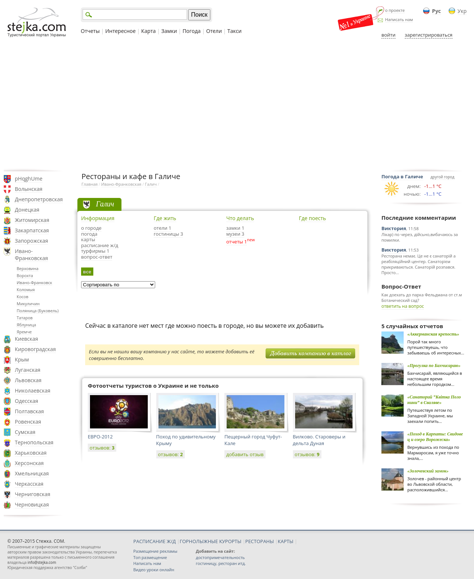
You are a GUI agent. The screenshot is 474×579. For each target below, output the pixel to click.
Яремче (24, 331)
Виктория (393, 228)
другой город (442, 176)
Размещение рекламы (155, 551)
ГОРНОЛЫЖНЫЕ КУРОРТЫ (210, 541)
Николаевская (32, 390)
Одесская (26, 400)
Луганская (27, 369)
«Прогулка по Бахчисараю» (434, 365)
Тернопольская (34, 442)
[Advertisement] (237, 104)
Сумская (25, 431)
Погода (192, 30)
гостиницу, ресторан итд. (221, 563)
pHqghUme (29, 178)
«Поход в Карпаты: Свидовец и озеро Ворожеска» (435, 436)
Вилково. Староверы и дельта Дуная (319, 440)
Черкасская (29, 483)
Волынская (29, 188)
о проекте (395, 10)
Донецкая (27, 209)
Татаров (25, 317)
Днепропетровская (39, 199)
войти (388, 34)
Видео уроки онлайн (153, 569)
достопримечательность (220, 557)
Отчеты (90, 30)
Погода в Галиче (402, 176)
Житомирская (32, 219)
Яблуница (26, 324)
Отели (214, 30)
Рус (436, 10)
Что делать (240, 218)
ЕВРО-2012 (100, 436)
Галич (151, 184)
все (87, 271)
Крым (22, 359)
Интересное (120, 30)
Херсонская (29, 463)
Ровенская (28, 421)
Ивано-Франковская (31, 255)
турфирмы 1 (95, 251)
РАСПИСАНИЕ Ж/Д (154, 541)
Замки (169, 30)
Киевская (26, 338)
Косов (23, 296)
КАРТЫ (285, 541)
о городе (91, 228)
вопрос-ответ (96, 256)
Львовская (28, 380)
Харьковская (31, 452)
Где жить (165, 218)
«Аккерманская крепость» (433, 334)
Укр (462, 10)
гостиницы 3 (168, 233)
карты (88, 239)
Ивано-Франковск (34, 282)
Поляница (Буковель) (38, 310)
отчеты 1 (236, 241)
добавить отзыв (245, 454)
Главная (89, 184)
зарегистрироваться (429, 34)
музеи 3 (235, 233)
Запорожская (31, 240)
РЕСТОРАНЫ (259, 541)
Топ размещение (150, 557)
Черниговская (32, 494)
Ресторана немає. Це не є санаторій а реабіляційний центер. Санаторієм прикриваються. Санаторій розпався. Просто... (418, 264)
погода (89, 233)
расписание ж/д (99, 245)
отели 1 (162, 228)
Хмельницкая (32, 473)
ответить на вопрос (402, 306)
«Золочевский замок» (427, 471)
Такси (234, 30)
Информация (97, 218)
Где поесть (312, 218)
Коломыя (26, 289)
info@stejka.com (41, 562)
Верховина (28, 268)
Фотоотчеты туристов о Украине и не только (153, 385)
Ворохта (25, 275)
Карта (148, 30)
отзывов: (102, 447)
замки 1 (235, 228)
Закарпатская (32, 230)
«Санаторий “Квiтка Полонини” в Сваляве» (434, 399)
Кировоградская (35, 349)
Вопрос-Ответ (401, 286)
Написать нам (399, 19)
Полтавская (29, 411)
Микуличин (28, 303)
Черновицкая (32, 504)
